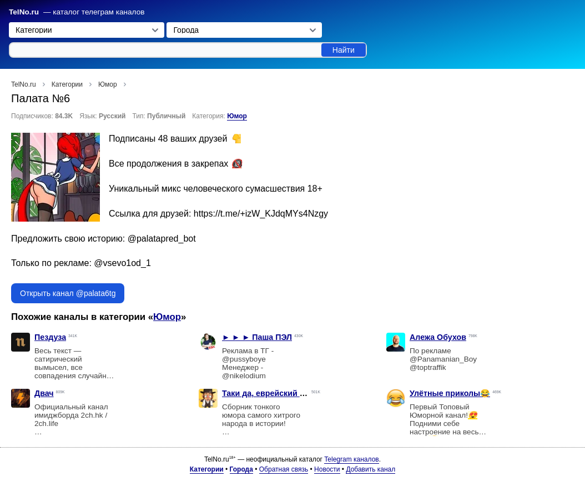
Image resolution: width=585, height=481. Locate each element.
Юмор (237, 116)
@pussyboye (244, 359)
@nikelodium (244, 376)
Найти (343, 50)
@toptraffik (428, 367)
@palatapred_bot (162, 238)
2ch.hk (92, 415)
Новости (327, 469)
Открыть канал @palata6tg (67, 293)
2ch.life (46, 423)
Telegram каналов (351, 459)
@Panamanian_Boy (443, 359)
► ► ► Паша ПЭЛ (257, 337)
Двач (44, 393)
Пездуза (50, 337)
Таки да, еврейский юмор (272, 393)
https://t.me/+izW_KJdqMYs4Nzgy (261, 213)
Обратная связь (283, 469)
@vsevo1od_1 (122, 263)
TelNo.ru (24, 12)
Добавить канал (370, 469)
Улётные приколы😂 (450, 393)
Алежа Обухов (438, 337)
